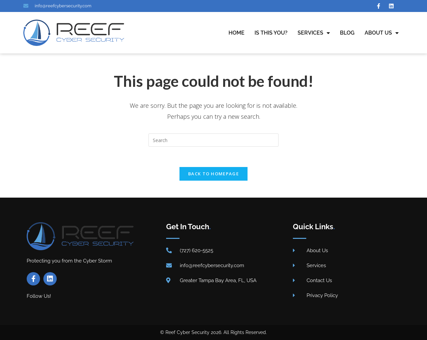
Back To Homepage (213, 174)
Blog (347, 33)
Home (237, 33)
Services (314, 33)
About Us (382, 33)
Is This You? (271, 33)
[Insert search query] (213, 140)
